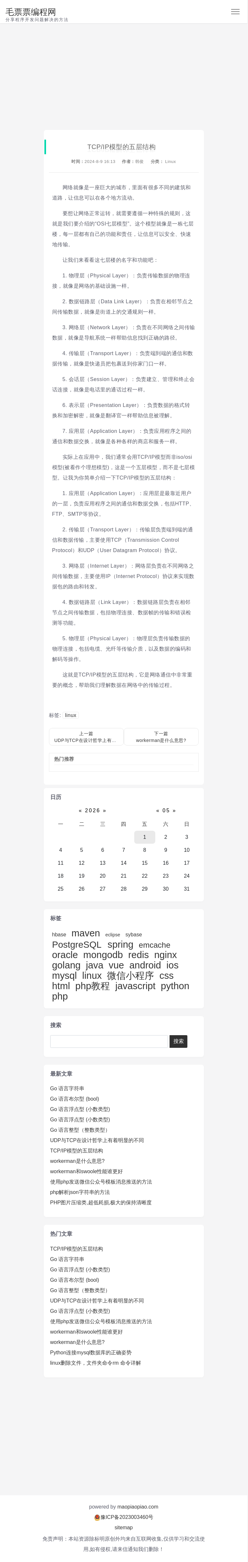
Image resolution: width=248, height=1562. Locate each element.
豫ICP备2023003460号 (127, 1517)
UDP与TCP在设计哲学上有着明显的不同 (97, 1140)
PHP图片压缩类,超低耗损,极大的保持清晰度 (101, 1202)
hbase (59, 934)
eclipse (112, 934)
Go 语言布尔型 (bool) (74, 1099)
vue (116, 965)
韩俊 (139, 161)
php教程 (92, 985)
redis (138, 954)
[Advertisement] (124, 77)
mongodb (103, 954)
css (166, 975)
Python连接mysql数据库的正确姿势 (91, 1352)
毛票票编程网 (31, 12)
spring (121, 944)
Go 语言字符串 (67, 1088)
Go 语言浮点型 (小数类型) (80, 1109)
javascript (135, 985)
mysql (64, 975)
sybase (133, 934)
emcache (154, 945)
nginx (165, 954)
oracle (65, 954)
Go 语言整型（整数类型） (80, 1130)
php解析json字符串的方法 (80, 1192)
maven (86, 933)
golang (66, 965)
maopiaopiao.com (137, 1507)
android (145, 965)
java (94, 965)
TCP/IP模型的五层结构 (76, 1150)
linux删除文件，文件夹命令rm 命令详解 (95, 1363)
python (175, 985)
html (61, 985)
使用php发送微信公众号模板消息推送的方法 (101, 1182)
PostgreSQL (78, 945)
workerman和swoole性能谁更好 (86, 1171)
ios (172, 965)
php (60, 996)
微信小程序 (130, 975)
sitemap (123, 1527)
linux (70, 715)
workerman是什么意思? (77, 1161)
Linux (170, 161)
